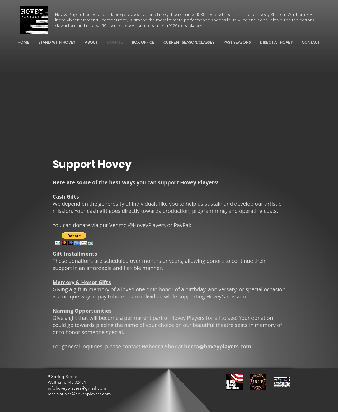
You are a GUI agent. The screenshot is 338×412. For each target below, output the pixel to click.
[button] (74, 238)
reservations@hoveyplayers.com (79, 393)
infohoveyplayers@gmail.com (77, 388)
